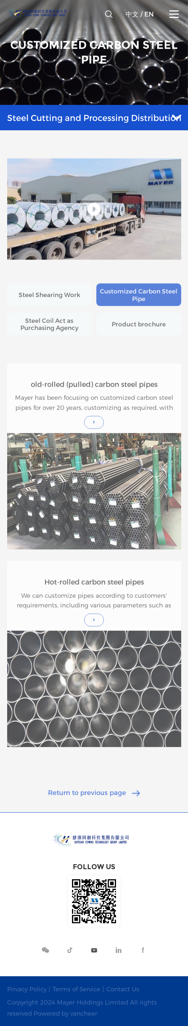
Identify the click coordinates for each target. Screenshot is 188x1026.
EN (149, 14)
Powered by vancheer (65, 1013)
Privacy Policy (27, 988)
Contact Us (122, 988)
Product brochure (139, 330)
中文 (132, 14)
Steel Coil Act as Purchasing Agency (49, 330)
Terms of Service (76, 988)
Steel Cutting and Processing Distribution (94, 117)
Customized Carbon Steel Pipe (138, 300)
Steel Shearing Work (49, 300)
